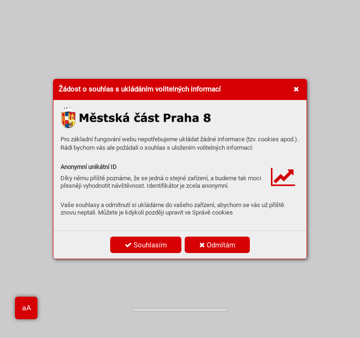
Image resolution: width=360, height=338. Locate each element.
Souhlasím (146, 245)
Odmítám (217, 245)
